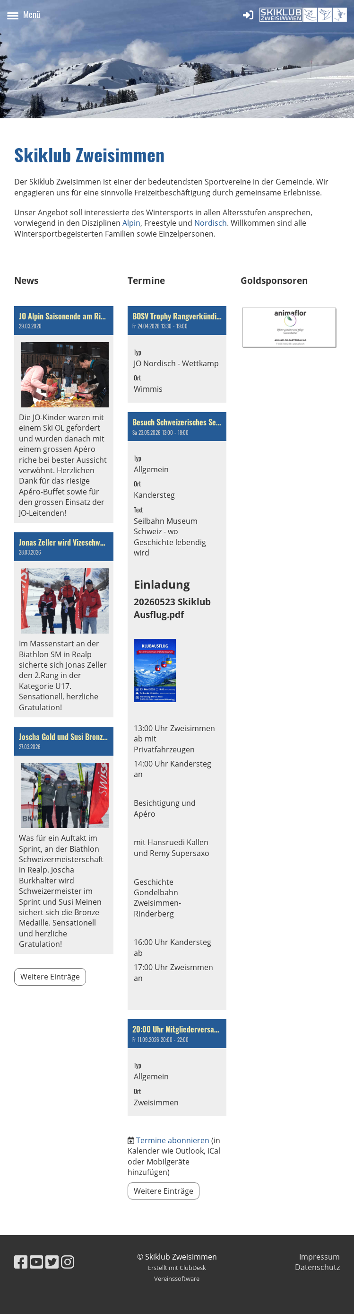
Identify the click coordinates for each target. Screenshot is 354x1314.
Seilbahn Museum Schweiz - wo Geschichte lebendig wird (170, 537)
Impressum (319, 1257)
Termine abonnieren (172, 1140)
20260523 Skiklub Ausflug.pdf (172, 608)
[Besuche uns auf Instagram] (67, 1262)
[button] (177, 354)
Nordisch (210, 223)
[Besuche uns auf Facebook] (20, 1262)
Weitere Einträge (50, 976)
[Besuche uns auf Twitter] (52, 1262)
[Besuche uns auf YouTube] (36, 1262)
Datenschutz (317, 1267)
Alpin (131, 223)
